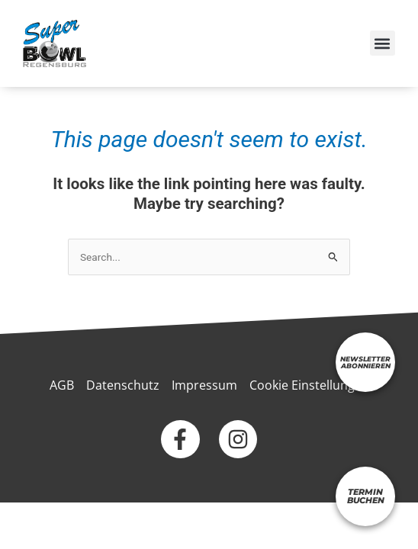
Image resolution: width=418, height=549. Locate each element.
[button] (382, 43)
